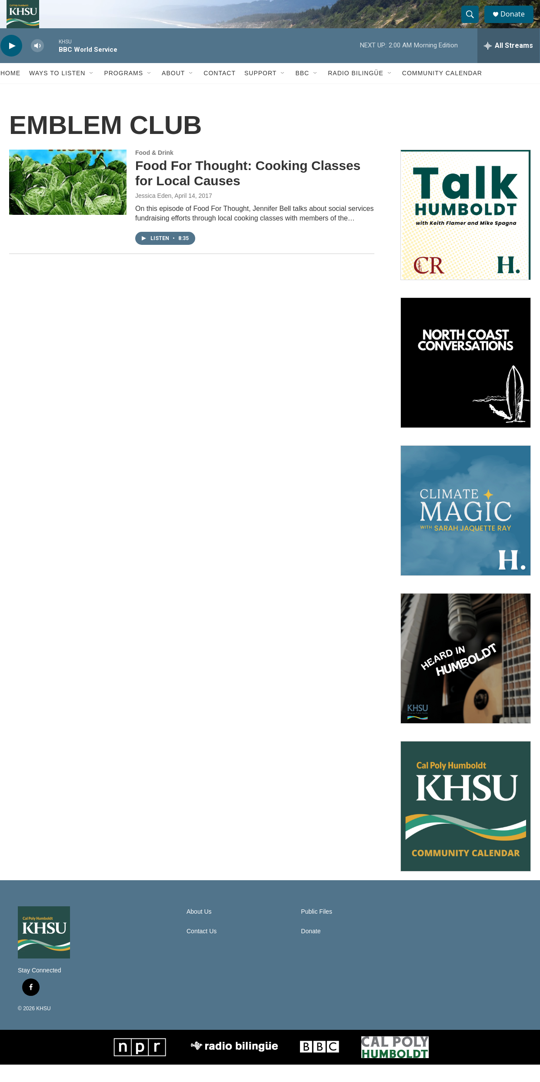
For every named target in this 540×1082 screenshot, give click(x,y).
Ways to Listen (57, 90)
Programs (123, 90)
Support (260, 90)
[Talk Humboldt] (465, 232)
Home (10, 90)
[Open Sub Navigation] (91, 90)
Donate (517, 22)
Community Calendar (442, 90)
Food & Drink (154, 170)
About (173, 90)
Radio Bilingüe (355, 90)
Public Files (316, 929)
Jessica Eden (153, 213)
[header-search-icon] (473, 23)
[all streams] (508, 63)
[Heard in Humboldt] (465, 676)
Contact (219, 90)
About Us (199, 929)
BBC (302, 90)
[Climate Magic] (465, 528)
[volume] (37, 63)
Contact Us (202, 948)
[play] (11, 63)
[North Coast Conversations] (465, 380)
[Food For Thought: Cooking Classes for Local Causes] (68, 199)
